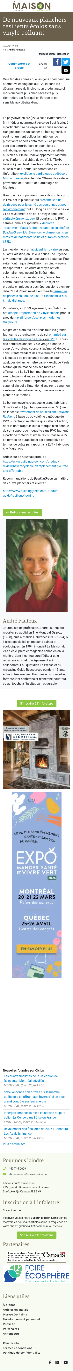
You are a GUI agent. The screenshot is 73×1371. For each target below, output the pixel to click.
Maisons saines (47, 54)
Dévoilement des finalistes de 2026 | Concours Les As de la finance (36, 1131)
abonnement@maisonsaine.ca (28, 1174)
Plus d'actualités (14, 1144)
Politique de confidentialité (21, 1352)
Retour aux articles (22, 512)
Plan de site (11, 1343)
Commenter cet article (19, 65)
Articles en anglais (15, 1309)
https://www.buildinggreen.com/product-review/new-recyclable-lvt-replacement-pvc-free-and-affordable (36, 466)
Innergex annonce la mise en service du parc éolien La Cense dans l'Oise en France (34, 1115)
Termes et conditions (17, 1348)
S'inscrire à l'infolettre (36, 703)
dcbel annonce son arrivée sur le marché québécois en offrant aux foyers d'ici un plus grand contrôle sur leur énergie (34, 1096)
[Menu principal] (5, 6)
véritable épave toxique (19, 218)
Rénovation (63, 54)
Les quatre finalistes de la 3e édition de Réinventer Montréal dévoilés (31, 1078)
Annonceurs (11, 1333)
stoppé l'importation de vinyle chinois (33, 313)
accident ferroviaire (44, 249)
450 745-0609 (17, 1168)
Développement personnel (21, 1319)
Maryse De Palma (15, 1314)
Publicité (9, 1324)
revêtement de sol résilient (38, 412)
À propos (9, 1305)
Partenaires (11, 1329)
